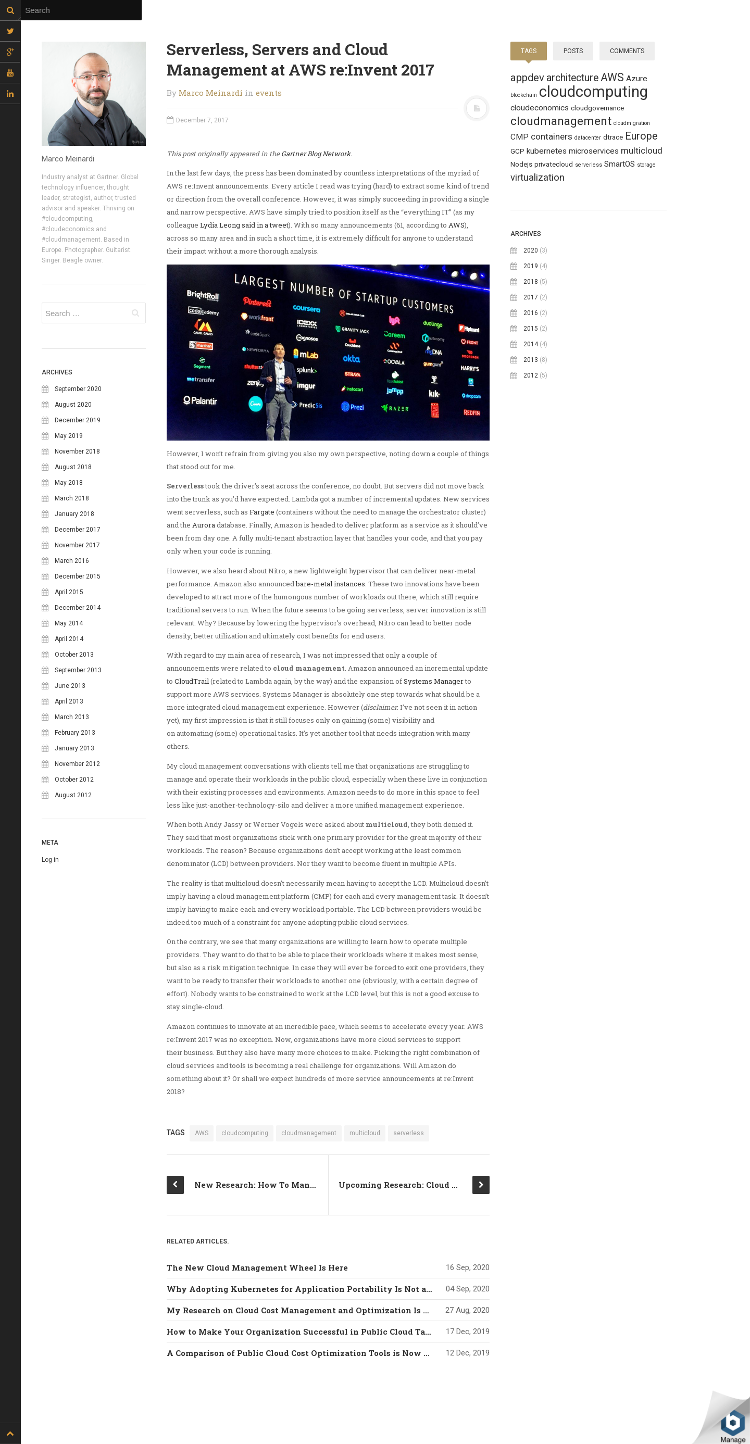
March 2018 (72, 498)
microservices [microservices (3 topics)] (594, 151)
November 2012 (77, 764)
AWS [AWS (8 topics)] (612, 77)
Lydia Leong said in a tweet (244, 225)
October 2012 (74, 779)
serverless (408, 1133)
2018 (530, 281)
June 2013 (70, 685)
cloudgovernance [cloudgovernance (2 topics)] (597, 108)
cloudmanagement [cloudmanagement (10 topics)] (560, 121)
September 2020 (78, 389)
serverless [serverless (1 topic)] (588, 164)
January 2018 (74, 514)
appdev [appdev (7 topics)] (527, 77)
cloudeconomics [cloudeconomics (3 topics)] (539, 107)
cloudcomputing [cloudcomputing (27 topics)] (593, 92)
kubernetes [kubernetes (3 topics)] (547, 151)
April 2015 (69, 592)
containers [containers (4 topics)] (551, 136)
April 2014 (69, 639)
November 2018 (77, 451)
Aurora (203, 525)
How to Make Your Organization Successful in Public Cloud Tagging (308, 1331)
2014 (530, 344)
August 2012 (73, 795)
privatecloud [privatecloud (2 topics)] (553, 164)
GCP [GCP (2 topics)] (517, 151)
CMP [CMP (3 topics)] (519, 137)
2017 (530, 297)
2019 (530, 266)
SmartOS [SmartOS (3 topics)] (619, 164)
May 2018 (69, 482)
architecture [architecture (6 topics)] (572, 78)
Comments (627, 51)
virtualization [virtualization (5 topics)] (537, 177)
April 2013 (69, 701)
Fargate (261, 512)
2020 (530, 250)
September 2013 (78, 670)
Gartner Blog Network (316, 153)
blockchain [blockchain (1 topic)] (523, 95)
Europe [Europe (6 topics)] (641, 136)
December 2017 (78, 529)
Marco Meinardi (211, 92)
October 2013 (74, 654)
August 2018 (73, 467)
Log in (50, 859)
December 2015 (78, 576)
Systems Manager (434, 681)
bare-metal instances (330, 583)
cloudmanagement (308, 1133)
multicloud (364, 1133)
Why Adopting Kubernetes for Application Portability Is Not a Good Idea (317, 1289)
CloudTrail (191, 681)
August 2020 (73, 404)
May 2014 (69, 623)
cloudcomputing (244, 1133)
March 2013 (72, 717)
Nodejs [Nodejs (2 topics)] (521, 164)
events (269, 92)
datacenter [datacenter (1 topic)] (587, 137)
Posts (573, 51)
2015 (530, 328)
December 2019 (78, 420)
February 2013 (75, 732)
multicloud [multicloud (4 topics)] (641, 150)
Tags (528, 51)
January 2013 (74, 748)
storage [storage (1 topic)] (646, 164)
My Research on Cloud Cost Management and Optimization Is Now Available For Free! (344, 1310)
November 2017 (77, 545)
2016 (530, 313)
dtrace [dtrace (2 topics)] (613, 137)
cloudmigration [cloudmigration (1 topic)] (632, 123)
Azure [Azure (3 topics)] (636, 78)
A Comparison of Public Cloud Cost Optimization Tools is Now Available (315, 1353)
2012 (530, 375)
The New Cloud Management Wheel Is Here (257, 1267)
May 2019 (69, 436)
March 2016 (72, 560)
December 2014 (78, 607)
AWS (456, 225)
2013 (530, 359)
